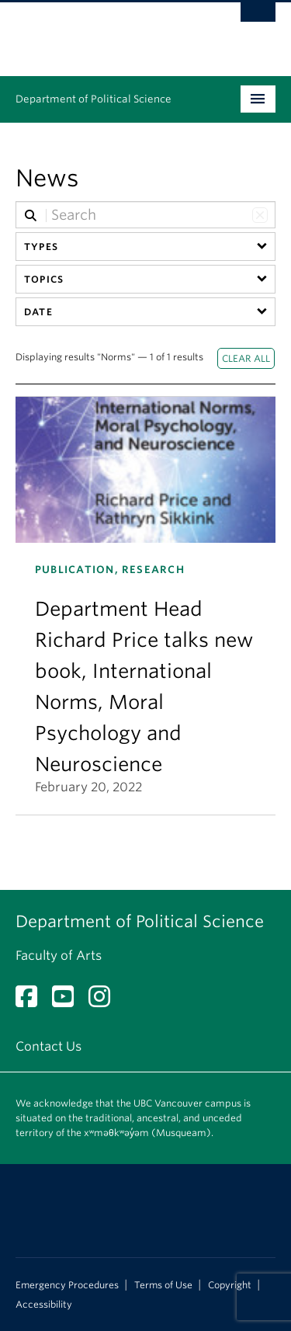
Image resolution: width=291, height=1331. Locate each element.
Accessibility (44, 1304)
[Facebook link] (32, 1001)
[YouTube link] (68, 1001)
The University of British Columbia (107, 31)
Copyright (229, 1285)
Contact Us (48, 1046)
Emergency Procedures (67, 1285)
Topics (44, 279)
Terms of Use (163, 1285)
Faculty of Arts (59, 955)
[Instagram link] (105, 1001)
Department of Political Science (93, 99)
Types (41, 246)
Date (38, 312)
